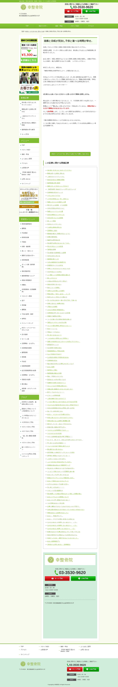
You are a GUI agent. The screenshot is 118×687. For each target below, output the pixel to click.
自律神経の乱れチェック (55, 192)
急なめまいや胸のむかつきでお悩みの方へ (60, 468)
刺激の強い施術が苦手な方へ (56, 427)
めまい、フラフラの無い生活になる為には (60, 519)
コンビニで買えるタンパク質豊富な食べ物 (60, 471)
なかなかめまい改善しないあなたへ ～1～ (61, 528)
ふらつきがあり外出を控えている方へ (59, 462)
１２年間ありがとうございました (29, 417)
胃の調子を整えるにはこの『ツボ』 (58, 243)
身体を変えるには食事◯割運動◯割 (58, 421)
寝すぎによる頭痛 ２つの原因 (57, 205)
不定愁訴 (25, 233)
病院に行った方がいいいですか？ (58, 186)
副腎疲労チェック (53, 344)
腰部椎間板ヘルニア (28, 276)
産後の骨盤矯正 (27, 280)
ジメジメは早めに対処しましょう (29, 455)
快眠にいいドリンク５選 (55, 211)
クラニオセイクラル (53, 195)
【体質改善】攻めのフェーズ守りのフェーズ (61, 189)
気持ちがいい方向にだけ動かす (57, 297)
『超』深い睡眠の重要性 (29, 437)
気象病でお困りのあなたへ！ (56, 382)
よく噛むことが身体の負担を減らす (58, 275)
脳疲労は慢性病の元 (53, 240)
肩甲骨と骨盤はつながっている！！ (58, 455)
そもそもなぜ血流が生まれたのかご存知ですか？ (63, 405)
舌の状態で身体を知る (54, 348)
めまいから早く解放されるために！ (58, 500)
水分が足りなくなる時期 (55, 218)
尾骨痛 (24, 357)
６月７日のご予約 (27, 431)
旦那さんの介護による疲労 (55, 291)
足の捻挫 (25, 334)
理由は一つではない (53, 332)
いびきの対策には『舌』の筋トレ (58, 199)
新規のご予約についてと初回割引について (29, 410)
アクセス (91, 26)
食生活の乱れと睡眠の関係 (55, 180)
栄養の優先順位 (52, 237)
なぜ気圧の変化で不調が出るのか (58, 357)
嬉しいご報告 (51, 221)
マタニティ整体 (27, 296)
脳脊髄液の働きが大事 (54, 373)
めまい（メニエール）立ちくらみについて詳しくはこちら (70, 154)
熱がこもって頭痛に (53, 287)
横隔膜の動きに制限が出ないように (58, 233)
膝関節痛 (25, 352)
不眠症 (24, 242)
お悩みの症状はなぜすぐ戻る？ (57, 281)
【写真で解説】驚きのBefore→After (29, 173)
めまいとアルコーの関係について (58, 497)
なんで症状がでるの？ (54, 354)
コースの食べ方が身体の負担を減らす (59, 319)
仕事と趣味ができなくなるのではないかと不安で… (63, 506)
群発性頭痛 (25, 237)
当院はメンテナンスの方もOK (56, 322)
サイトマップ (26, 183)
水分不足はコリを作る (54, 272)
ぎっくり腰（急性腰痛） (28, 266)
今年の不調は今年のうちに (55, 208)
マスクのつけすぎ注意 (54, 433)
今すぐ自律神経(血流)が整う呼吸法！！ (60, 436)
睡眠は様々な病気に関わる (55, 173)
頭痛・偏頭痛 (26, 246)
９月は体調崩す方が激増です (56, 262)
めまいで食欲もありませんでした (58, 481)
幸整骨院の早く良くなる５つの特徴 (58, 313)
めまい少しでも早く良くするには (58, 474)
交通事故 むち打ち (28, 343)
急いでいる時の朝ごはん (55, 411)
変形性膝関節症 (27, 224)
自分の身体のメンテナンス (55, 214)
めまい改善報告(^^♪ (53, 541)
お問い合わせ (26, 179)
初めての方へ (43, 26)
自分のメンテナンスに (54, 224)
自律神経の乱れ (52, 360)
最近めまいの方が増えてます (56, 379)
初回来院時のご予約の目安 (55, 351)
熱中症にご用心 (52, 370)
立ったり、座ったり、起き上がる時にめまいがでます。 (65, 440)
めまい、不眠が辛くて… (55, 516)
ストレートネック (27, 323)
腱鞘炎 (24, 228)
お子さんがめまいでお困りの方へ (58, 484)
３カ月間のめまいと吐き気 (55, 503)
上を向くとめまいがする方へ (56, 459)
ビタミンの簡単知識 (53, 395)
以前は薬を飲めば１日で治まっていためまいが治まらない (65, 509)
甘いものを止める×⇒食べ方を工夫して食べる (62, 300)
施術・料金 (59, 26)
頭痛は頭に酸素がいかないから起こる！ (60, 389)
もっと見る (25, 134)
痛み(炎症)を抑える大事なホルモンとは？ (60, 363)
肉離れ (24, 285)
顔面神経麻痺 (26, 366)
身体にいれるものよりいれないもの (58, 268)
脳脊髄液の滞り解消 (53, 183)
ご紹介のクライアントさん (55, 176)
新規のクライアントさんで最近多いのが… (60, 478)
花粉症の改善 (26, 379)
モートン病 (25, 339)
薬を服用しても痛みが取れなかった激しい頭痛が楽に (64, 493)
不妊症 (24, 361)
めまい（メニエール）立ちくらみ (34, 31)
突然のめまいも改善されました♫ (57, 513)
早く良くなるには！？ (54, 335)
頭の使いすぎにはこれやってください (59, 170)
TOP (27, 26)
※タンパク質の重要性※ (55, 490)
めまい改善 (50, 367)
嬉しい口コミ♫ (52, 278)
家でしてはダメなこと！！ (55, 392)
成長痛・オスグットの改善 (29, 390)
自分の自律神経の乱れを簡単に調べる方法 (60, 408)
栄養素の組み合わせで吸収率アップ (58, 465)
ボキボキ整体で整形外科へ (55, 310)
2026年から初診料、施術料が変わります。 (29, 403)
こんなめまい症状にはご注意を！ (58, 338)
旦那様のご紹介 (52, 230)
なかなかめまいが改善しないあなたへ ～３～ (62, 522)
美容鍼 (24, 305)
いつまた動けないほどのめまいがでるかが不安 (62, 402)
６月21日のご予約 (27, 422)
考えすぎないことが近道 (55, 246)
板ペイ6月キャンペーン (28, 448)
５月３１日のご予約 (28, 442)
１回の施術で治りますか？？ (56, 398)
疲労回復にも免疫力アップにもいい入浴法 (60, 452)
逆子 (23, 300)
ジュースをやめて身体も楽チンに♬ (58, 446)
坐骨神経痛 (25, 260)
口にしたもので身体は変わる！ (57, 386)
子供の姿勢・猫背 (27, 314)
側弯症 (24, 318)
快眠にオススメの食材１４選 (56, 202)
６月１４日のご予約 (28, 427)
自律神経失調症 (27, 348)
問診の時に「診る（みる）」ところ (58, 294)
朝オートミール (52, 329)
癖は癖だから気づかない (55, 449)
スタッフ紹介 (75, 26)
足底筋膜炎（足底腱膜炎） (29, 290)
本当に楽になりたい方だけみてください (60, 417)
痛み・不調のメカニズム (55, 376)
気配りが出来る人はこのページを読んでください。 (63, 341)
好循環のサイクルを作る (55, 265)
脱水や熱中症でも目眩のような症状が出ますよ (62, 535)
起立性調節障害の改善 (29, 370)
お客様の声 (25, 167)
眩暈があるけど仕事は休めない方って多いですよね (63, 532)
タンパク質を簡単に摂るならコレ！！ (59, 325)
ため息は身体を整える (54, 227)
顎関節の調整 (51, 249)
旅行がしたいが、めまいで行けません (59, 424)
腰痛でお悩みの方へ (28, 255)
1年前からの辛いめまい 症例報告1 (58, 544)
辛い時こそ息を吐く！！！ (55, 487)
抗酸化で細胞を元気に (54, 316)
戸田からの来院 (52, 306)
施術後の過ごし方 (53, 259)
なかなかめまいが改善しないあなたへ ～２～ (62, 525)
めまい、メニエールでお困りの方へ (58, 414)
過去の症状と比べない (54, 284)
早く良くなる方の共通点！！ (56, 443)
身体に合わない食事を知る (55, 303)
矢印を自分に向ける (53, 256)
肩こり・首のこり (27, 251)
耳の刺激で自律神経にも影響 (56, 252)
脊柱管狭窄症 (26, 271)
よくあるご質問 (27, 158)
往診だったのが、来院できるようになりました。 (63, 538)
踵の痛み (25, 384)
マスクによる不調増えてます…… (58, 430)
